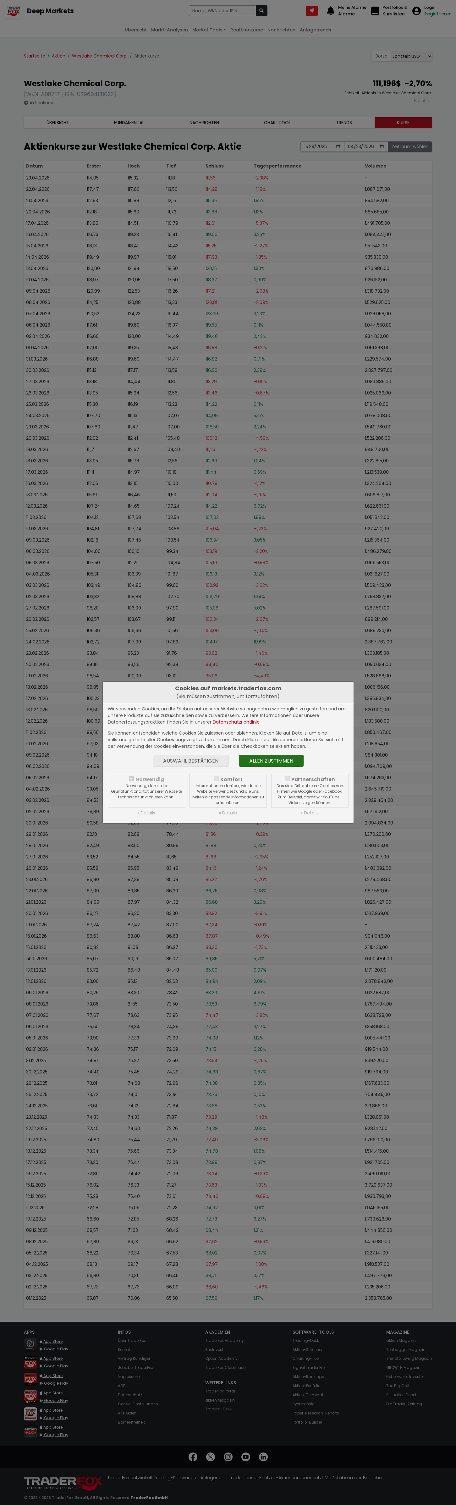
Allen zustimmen (271, 760)
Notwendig (149, 779)
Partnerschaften (313, 779)
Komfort (231, 779)
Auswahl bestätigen (190, 760)
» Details (146, 813)
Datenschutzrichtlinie (236, 722)
